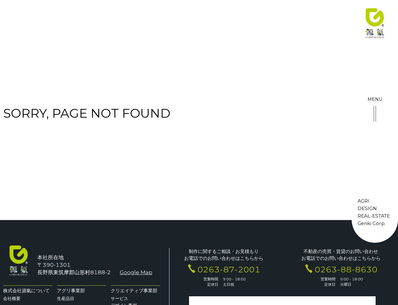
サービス (119, 298)
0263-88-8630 (346, 269)
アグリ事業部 (71, 290)
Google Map (135, 272)
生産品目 (65, 298)
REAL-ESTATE (374, 217)
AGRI (363, 202)
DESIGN (367, 210)
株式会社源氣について (26, 290)
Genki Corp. (372, 225)
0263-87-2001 (228, 269)
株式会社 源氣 (374, 23)
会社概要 (12, 298)
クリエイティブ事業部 (134, 290)
